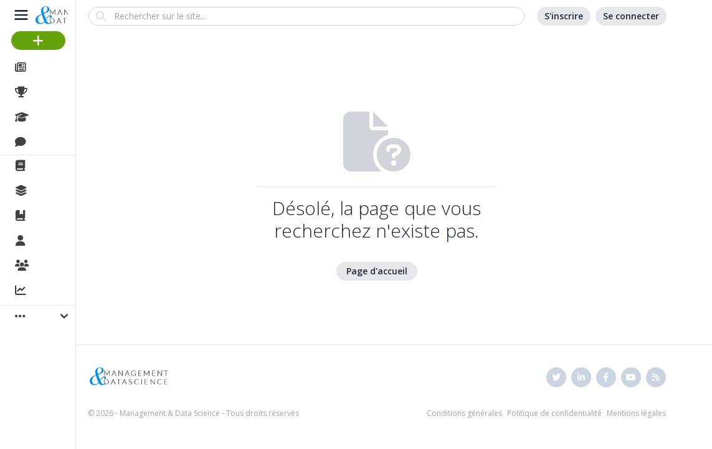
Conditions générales (464, 413)
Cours (47, 117)
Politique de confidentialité (554, 413)
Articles (50, 67)
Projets (50, 92)
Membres (55, 241)
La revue (53, 166)
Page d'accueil (376, 271)
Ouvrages (55, 216)
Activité (50, 291)
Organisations (66, 266)
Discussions (60, 142)
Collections (58, 191)
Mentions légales (636, 413)
